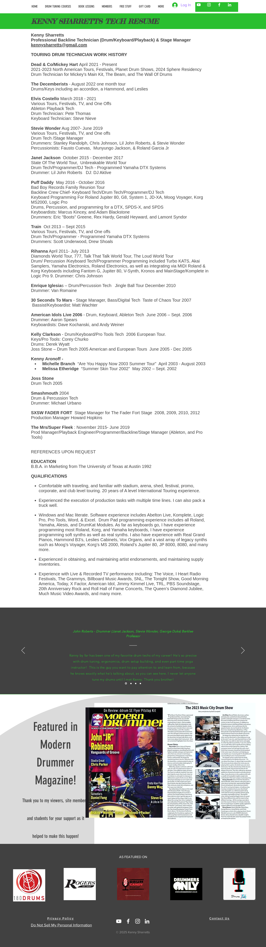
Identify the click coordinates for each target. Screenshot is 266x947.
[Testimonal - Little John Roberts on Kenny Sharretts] (126, 683)
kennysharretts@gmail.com (59, 45)
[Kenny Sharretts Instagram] (209, 4)
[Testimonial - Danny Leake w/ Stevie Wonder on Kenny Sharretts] (131, 683)
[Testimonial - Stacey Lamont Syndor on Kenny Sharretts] (140, 683)
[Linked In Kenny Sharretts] (119, 921)
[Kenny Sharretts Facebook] (219, 4)
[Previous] (23, 650)
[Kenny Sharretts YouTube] (198, 4)
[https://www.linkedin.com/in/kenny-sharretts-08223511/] (147, 921)
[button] (107, 6)
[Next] (243, 650)
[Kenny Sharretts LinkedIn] (229, 4)
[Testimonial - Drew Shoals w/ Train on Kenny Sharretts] (135, 683)
